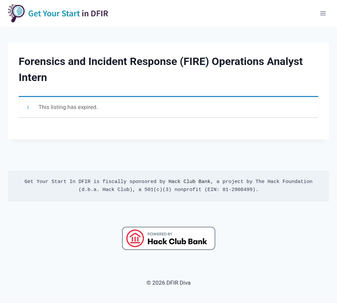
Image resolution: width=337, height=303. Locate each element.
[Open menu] (323, 13)
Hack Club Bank (189, 182)
